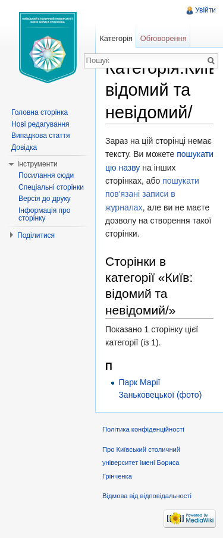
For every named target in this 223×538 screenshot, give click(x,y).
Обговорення (163, 38)
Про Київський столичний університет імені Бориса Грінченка (141, 463)
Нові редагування (40, 124)
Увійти (205, 10)
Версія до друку (44, 198)
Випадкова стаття (40, 135)
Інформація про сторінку (44, 214)
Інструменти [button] (37, 164)
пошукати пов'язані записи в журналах (152, 194)
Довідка (24, 147)
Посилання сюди (46, 175)
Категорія (116, 38)
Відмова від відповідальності (146, 495)
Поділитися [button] (36, 235)
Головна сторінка (39, 112)
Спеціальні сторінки (51, 187)
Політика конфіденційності (143, 429)
